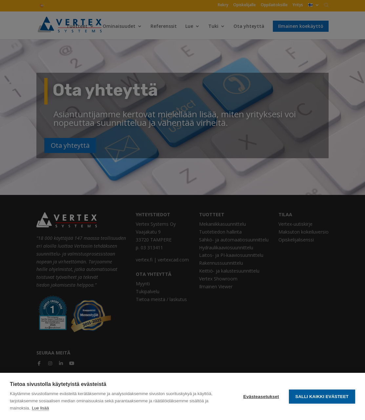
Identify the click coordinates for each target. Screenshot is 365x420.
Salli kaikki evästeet (322, 396)
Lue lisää (40, 408)
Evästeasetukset (261, 396)
